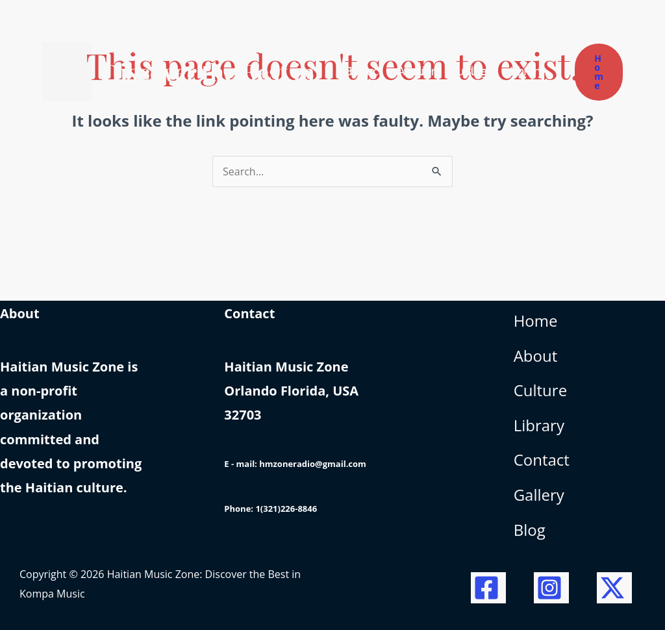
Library (539, 425)
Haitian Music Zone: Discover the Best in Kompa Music (210, 71)
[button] (599, 72)
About (536, 355)
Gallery (539, 494)
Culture (540, 390)
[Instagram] (551, 587)
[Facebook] (488, 587)
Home (536, 320)
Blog (530, 529)
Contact (542, 459)
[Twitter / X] (614, 587)
